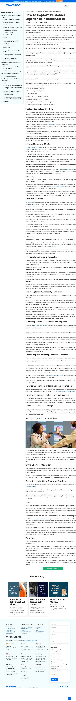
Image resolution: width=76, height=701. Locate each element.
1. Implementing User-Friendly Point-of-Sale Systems (12, 67)
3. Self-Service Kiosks (8, 34)
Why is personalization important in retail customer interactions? (13, 97)
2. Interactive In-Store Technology (12, 71)
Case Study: (7, 25)
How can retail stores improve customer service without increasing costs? (12, 93)
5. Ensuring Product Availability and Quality (12, 50)
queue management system (34, 147)
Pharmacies (9, 630)
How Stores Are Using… (58, 600)
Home (28, 11)
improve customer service (42, 519)
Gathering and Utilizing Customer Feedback (11, 79)
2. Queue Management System (11, 22)
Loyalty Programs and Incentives (10, 73)
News (37, 630)
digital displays (51, 124)
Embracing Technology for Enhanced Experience (11, 63)
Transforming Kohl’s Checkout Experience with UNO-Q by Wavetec (12, 41)
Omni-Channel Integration (9, 76)
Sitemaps (36, 687)
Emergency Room (10, 631)
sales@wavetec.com (31, 640)
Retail (32, 11)
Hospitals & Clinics (10, 628)
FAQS (4, 83)
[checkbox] (57, 650)
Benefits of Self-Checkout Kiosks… (17, 602)
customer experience (57, 375)
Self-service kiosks (31, 202)
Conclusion (6, 101)
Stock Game (24, 633)
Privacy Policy (30, 687)
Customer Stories (40, 631)
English (66, 5)
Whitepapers (39, 627)
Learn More (59, 1)
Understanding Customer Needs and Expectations (11, 16)
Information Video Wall (26, 627)
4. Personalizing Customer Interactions (10, 46)
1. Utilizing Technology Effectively (11, 19)
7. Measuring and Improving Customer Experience (10, 59)
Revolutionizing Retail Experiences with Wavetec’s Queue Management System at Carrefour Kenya (13, 30)
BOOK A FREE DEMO (52, 568)
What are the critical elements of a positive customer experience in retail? (13, 87)
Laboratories (9, 633)
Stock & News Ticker (26, 631)
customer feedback (41, 325)
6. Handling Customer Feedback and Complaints (12, 54)
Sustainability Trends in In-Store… (37, 602)
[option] (17, 599)
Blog (37, 628)
